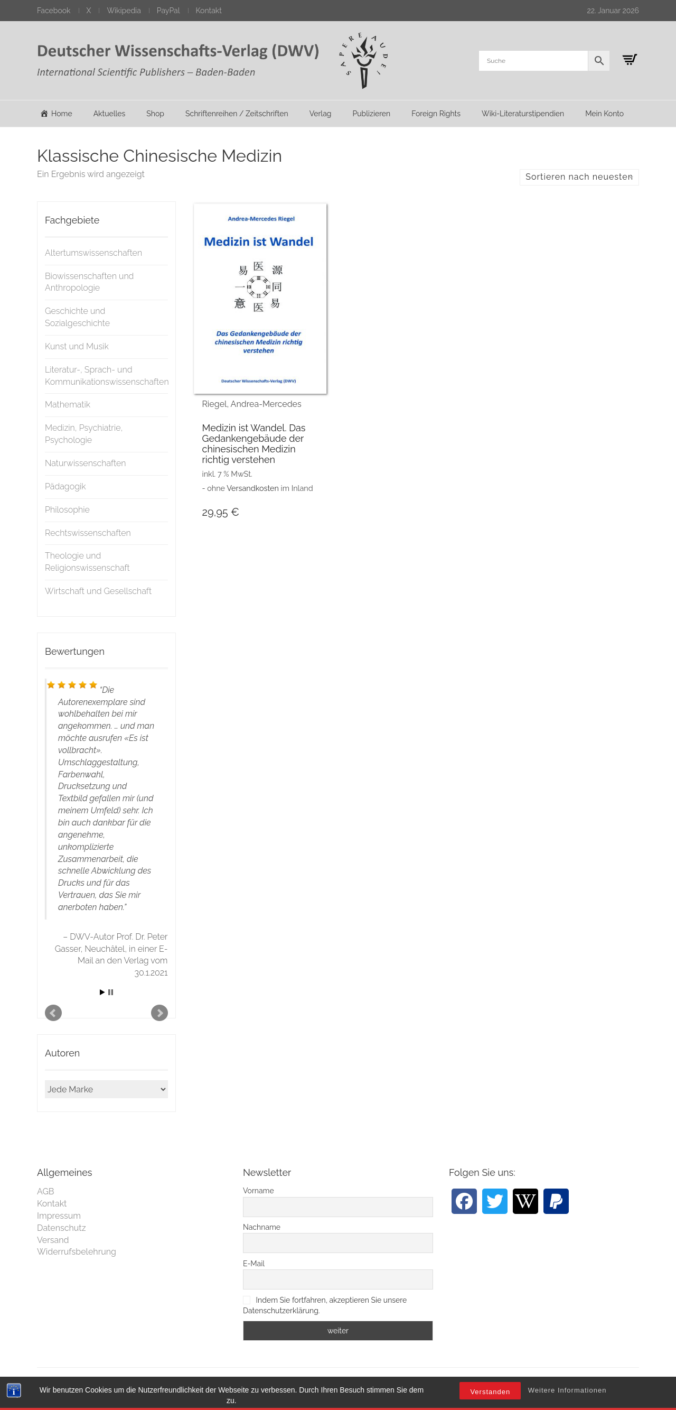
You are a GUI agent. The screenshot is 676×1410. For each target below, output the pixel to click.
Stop (110, 992)
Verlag (320, 113)
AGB (45, 1191)
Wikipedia (123, 10)
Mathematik (67, 405)
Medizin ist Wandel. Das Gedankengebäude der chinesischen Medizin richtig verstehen (254, 443)
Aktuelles (109, 113)
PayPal (168, 10)
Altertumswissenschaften (93, 253)
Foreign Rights (436, 113)
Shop (155, 113)
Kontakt (209, 10)
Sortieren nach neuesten (579, 177)
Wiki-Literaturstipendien (523, 113)
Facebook (54, 10)
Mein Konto (604, 113)
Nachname (261, 1227)
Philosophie (67, 510)
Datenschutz (61, 1228)
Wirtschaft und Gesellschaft (98, 591)
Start (102, 992)
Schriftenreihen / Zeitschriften (236, 113)
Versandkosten (253, 488)
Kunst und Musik (77, 346)
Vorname (258, 1190)
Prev (53, 1013)
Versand (53, 1240)
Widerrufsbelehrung (76, 1252)
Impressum (59, 1216)
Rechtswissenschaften (88, 533)
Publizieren (371, 113)
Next (159, 1013)
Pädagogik (65, 486)
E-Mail (254, 1263)
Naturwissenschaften (85, 463)
